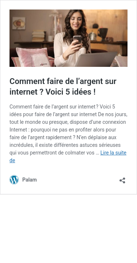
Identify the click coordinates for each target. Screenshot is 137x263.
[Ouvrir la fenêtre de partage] (122, 178)
